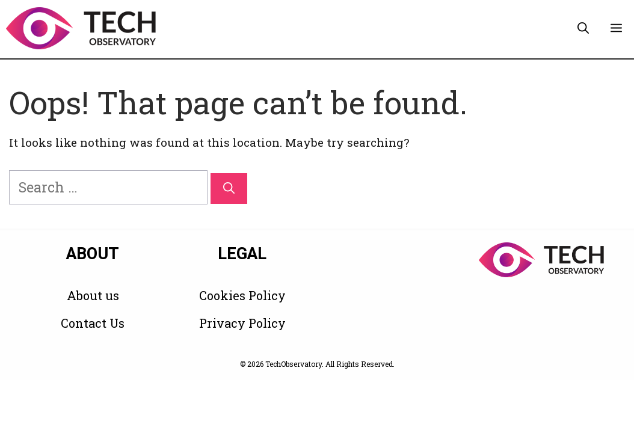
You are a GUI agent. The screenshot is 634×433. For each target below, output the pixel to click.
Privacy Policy (242, 323)
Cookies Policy (242, 295)
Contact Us (93, 323)
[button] (583, 28)
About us (93, 295)
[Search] (229, 188)
